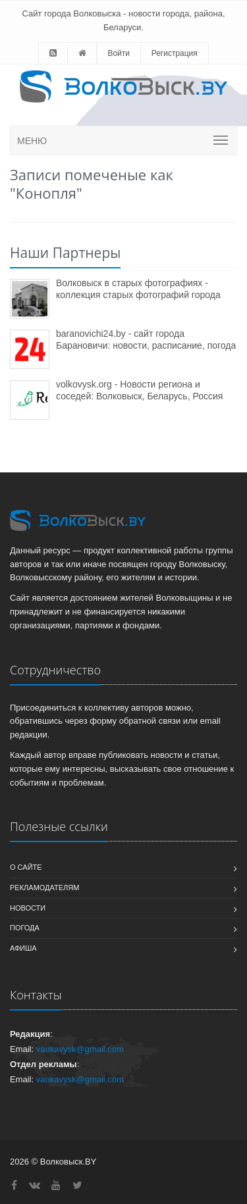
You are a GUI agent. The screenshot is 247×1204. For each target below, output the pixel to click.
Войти (118, 53)
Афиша (23, 948)
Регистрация (174, 53)
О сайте (26, 867)
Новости (27, 908)
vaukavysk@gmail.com (80, 1049)
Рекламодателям (44, 887)
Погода (25, 928)
